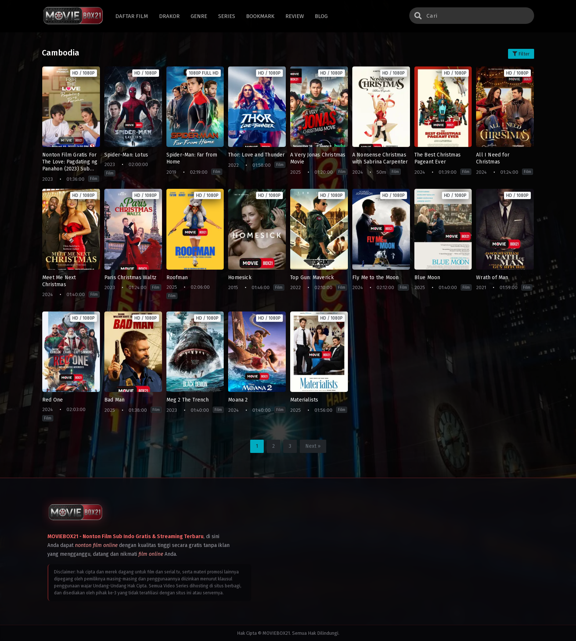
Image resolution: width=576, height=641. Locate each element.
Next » (313, 446)
